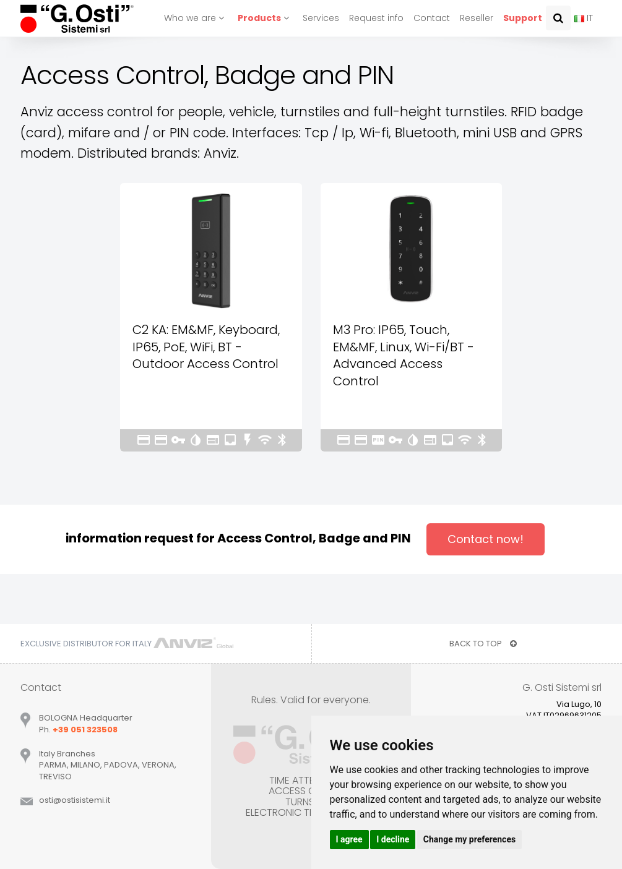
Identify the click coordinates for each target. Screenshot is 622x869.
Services (321, 18)
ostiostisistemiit (74, 800)
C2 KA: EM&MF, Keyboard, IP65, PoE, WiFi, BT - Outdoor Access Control (206, 346)
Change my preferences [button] (469, 839)
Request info (376, 18)
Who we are (196, 18)
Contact (431, 18)
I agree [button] (349, 839)
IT (583, 18)
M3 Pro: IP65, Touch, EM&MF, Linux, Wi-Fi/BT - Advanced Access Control (403, 355)
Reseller (476, 18)
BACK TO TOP (483, 643)
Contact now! (485, 539)
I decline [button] (392, 839)
